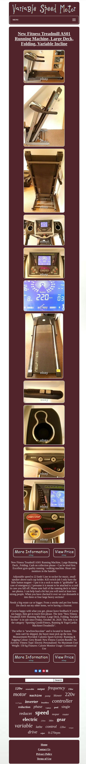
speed (42, 712)
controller (62, 701)
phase (38, 707)
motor (19, 694)
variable (24, 726)
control (51, 726)
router (66, 714)
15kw (70, 689)
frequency (56, 687)
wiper (42, 733)
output (41, 689)
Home (44, 744)
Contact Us (44, 749)
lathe (39, 727)
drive (32, 731)
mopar (55, 714)
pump (47, 696)
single (66, 707)
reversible (30, 689)
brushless (45, 703)
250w (43, 720)
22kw (63, 727)
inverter (31, 701)
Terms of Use (44, 758)
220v (70, 694)
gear (61, 719)
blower (58, 695)
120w (19, 688)
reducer (25, 713)
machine (36, 695)
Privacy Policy (44, 754)
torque (71, 728)
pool (56, 707)
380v (51, 720)
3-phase (48, 708)
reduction (24, 707)
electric (30, 719)
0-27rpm (19, 703)
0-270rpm (54, 732)
